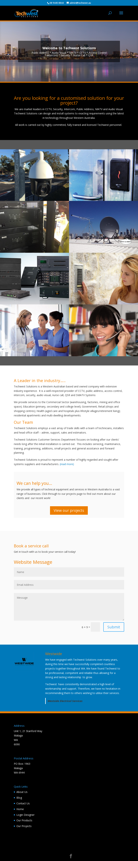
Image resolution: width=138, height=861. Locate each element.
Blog (19, 797)
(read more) (67, 464)
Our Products (24, 820)
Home (20, 809)
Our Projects (24, 826)
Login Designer (25, 815)
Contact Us (23, 803)
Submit (113, 626)
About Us (21, 792)
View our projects (69, 510)
